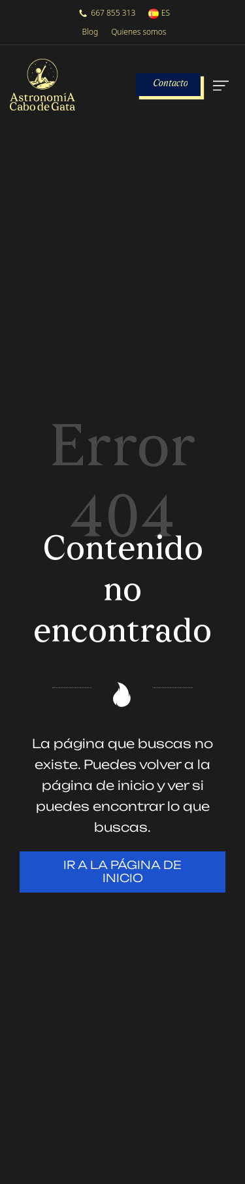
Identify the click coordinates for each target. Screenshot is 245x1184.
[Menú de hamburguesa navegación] (219, 85)
